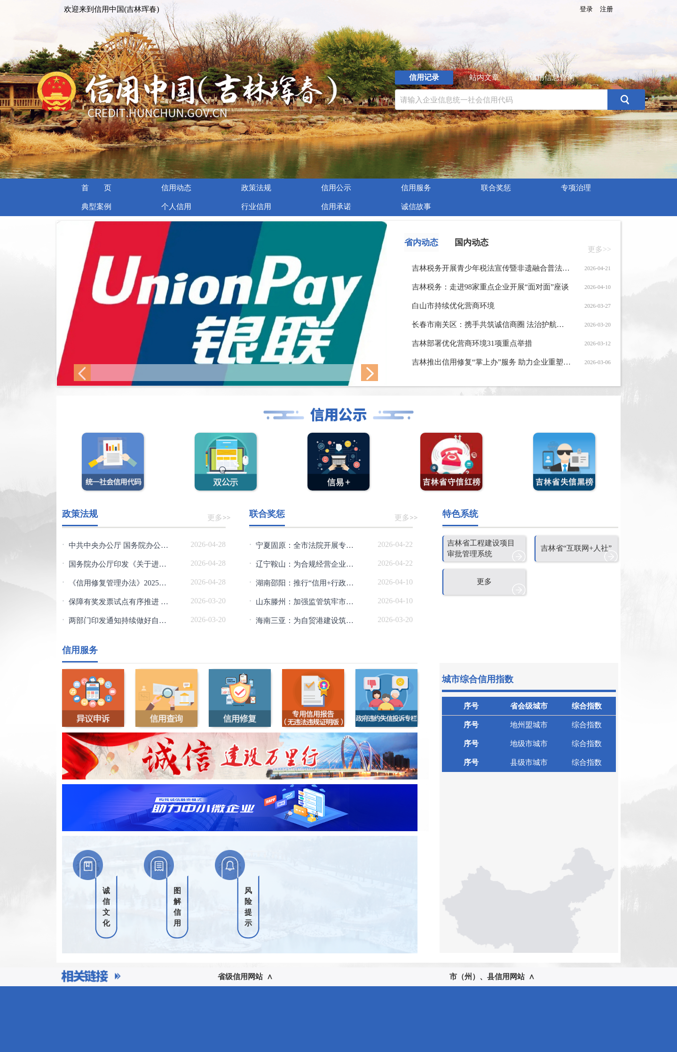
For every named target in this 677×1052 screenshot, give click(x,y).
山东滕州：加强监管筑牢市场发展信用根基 (327, 602)
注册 (606, 9)
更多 (484, 581)
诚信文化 (106, 907)
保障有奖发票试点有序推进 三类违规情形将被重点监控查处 (167, 602)
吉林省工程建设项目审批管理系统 (481, 548)
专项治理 (576, 188)
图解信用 (177, 907)
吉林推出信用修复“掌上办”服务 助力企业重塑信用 (491, 362)
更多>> (599, 249)
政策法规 (256, 188)
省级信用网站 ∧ (245, 977)
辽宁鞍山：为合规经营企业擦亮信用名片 (323, 564)
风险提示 (248, 907)
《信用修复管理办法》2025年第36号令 (133, 583)
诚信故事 (416, 206)
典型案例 (96, 206)
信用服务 (416, 188)
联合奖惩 (496, 188)
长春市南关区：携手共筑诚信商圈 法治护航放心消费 (491, 324)
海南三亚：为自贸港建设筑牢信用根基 (320, 620)
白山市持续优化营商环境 (453, 306)
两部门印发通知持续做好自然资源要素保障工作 (148, 620)
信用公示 (336, 188)
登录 (586, 9)
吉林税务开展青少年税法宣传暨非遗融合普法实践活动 (491, 268)
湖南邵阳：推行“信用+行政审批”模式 (317, 583)
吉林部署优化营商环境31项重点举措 (472, 343)
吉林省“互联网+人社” (576, 548)
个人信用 (176, 206)
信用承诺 (336, 206)
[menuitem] (96, 188)
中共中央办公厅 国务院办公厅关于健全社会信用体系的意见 (167, 545)
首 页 (96, 188)
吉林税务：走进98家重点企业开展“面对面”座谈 (490, 287)
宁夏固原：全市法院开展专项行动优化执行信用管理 (342, 545)
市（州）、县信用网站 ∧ (492, 977)
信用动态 (176, 188)
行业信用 (256, 206)
